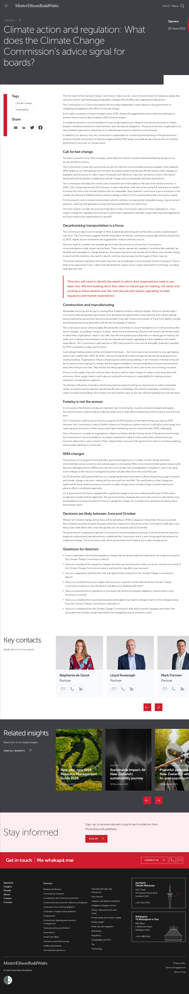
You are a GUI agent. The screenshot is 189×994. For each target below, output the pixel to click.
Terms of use (179, 972)
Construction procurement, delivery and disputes (65, 902)
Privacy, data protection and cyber (103, 911)
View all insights (17, 750)
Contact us (155, 860)
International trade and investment (101, 890)
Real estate (96, 931)
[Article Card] (79, 760)
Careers (8, 898)
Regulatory (96, 935)
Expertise (8, 882)
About (7, 894)
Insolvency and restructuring (56, 941)
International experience (54, 950)
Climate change (24, 103)
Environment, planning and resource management (59, 922)
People (7, 890)
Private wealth (97, 922)
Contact (8, 902)
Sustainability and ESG (101, 940)
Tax (92, 944)
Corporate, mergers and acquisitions (59, 911)
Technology (96, 949)
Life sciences (97, 896)
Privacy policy (179, 963)
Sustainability (22, 109)
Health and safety (51, 937)
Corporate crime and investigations (59, 907)
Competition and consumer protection (61, 898)
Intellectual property (52, 946)
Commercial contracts (53, 893)
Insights (15, 20)
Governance (49, 932)
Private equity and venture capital (106, 917)
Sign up (96, 839)
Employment (49, 916)
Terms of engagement (175, 967)
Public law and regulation (102, 926)
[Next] (158, 707)
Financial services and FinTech (56, 928)
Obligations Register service (103, 905)
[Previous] (147, 707)
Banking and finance (52, 889)
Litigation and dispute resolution (105, 901)
